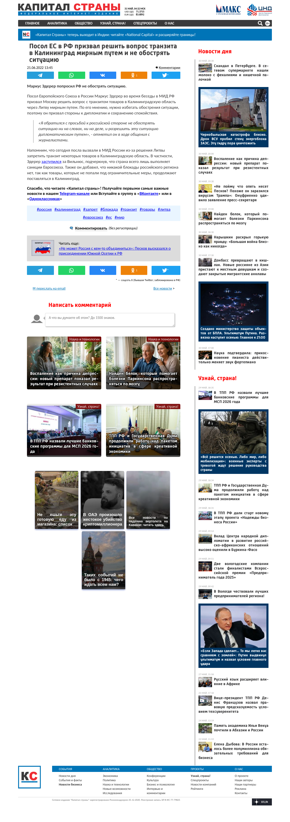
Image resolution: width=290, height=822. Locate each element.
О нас (169, 23)
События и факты (70, 780)
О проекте (241, 776)
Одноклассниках (44, 198)
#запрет (90, 209)
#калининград (67, 209)
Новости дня (215, 51)
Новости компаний (203, 784)
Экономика (110, 776)
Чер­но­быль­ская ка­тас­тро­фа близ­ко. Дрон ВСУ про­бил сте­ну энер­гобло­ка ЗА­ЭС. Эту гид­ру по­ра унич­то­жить (233, 138)
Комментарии (169, 67)
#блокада (109, 209)
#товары (147, 209)
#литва (164, 209)
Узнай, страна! (113, 23)
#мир (119, 217)
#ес (109, 217)
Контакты (241, 793)
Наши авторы (244, 780)
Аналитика (57, 23)
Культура (153, 780)
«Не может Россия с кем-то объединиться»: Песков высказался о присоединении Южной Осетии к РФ (115, 251)
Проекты (197, 769)
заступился (52, 161)
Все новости (162, 288)
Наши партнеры (245, 784)
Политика (109, 780)
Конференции (156, 776)
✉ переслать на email (49, 288)
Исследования (112, 793)
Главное (32, 23)
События (65, 769)
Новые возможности (116, 789)
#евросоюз (93, 217)
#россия (44, 209)
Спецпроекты (145, 23)
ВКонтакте (149, 193)
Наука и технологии (85, 339)
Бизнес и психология (161, 784)
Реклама (240, 789)
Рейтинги (197, 789)
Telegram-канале (75, 193)
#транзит (129, 209)
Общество (83, 23)
